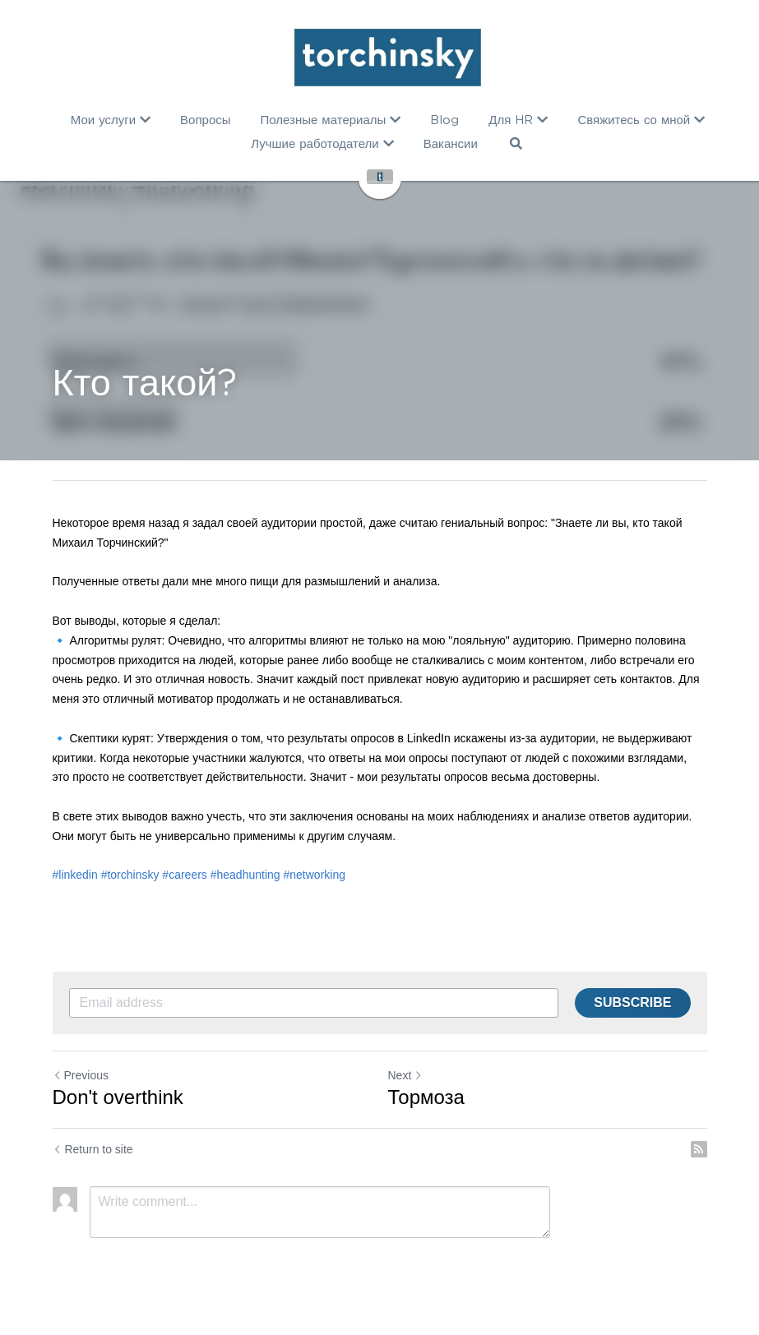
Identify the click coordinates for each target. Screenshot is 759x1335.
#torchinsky (130, 874)
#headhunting (245, 874)
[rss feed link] (699, 1149)
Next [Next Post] (405, 1075)
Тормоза (426, 1097)
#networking (314, 874)
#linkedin (75, 874)
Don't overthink (118, 1097)
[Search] (516, 143)
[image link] (387, 57)
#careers (184, 874)
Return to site (93, 1149)
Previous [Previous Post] (81, 1075)
